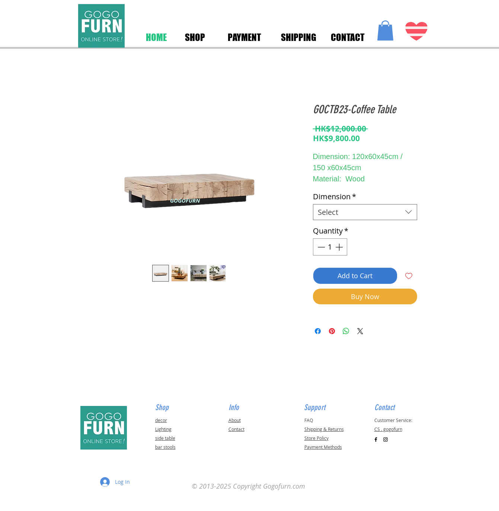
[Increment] (339, 247)
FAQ (308, 420)
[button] (385, 30)
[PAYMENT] (244, 37)
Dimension (334, 196)
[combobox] (365, 212)
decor (161, 420)
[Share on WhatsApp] (346, 331)
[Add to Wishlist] (408, 275)
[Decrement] (320, 247)
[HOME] (156, 37)
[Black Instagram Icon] (385, 439)
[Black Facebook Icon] (376, 439)
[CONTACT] (348, 37)
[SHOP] (195, 37)
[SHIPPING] (298, 37)
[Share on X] (360, 331)
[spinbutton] (330, 247)
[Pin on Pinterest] (331, 331)
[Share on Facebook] (317, 331)
